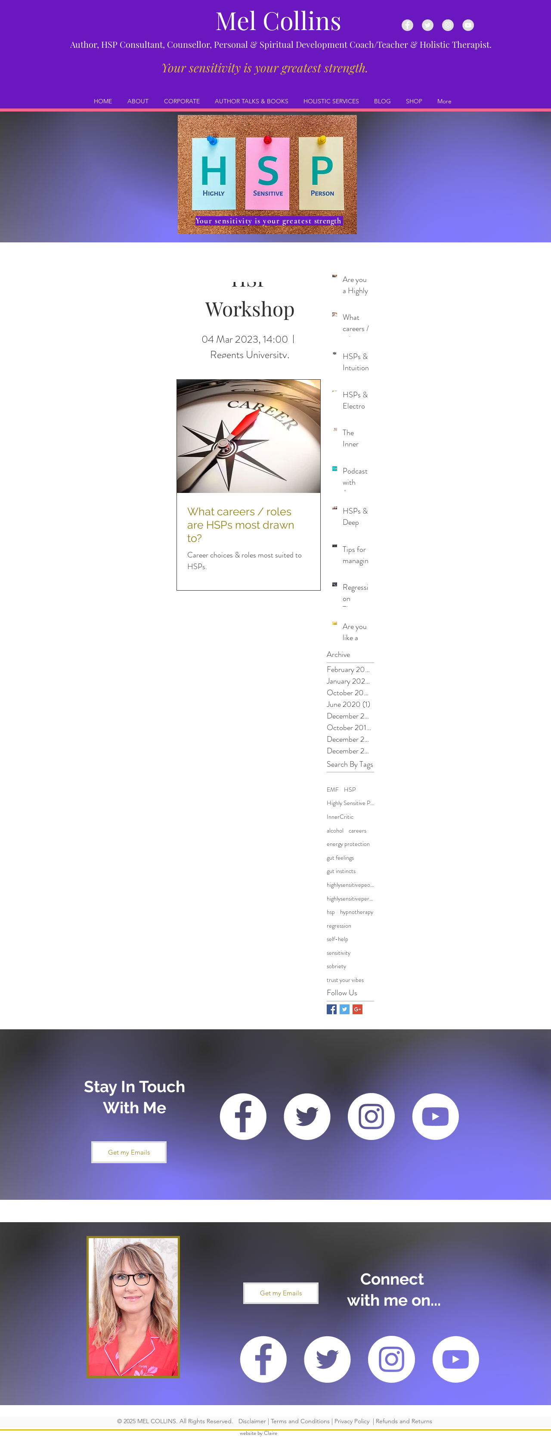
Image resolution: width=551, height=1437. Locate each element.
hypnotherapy (356, 912)
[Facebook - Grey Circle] (407, 25)
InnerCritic (340, 817)
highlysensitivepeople (350, 885)
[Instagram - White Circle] (371, 1116)
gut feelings (340, 858)
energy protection (348, 844)
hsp (331, 912)
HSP (350, 790)
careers (357, 831)
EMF (333, 790)
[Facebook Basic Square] (332, 1009)
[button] (129, 1152)
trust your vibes (345, 980)
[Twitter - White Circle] (307, 1116)
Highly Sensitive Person (350, 803)
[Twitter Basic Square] (345, 1009)
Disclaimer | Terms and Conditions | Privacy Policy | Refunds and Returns (333, 1421)
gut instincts (341, 871)
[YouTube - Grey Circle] (468, 25)
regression (339, 926)
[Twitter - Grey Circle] (427, 25)
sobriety (336, 966)
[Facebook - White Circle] (243, 1116)
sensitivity (338, 953)
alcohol (335, 831)
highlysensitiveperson (350, 899)
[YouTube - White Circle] (435, 1116)
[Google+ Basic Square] (357, 1009)
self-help (337, 939)
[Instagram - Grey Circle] (448, 25)
